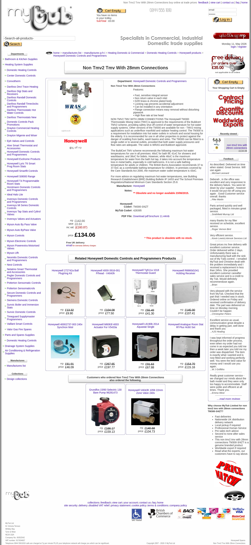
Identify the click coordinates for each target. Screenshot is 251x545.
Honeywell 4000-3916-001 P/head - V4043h (105, 272)
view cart (215, 2)
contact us (228, 2)
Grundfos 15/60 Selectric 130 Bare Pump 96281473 (105, 391)
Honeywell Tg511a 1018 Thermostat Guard (145, 271)
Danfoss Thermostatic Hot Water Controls (21, 111)
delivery (83, 505)
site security (70, 505)
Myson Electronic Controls (21, 241)
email (69, 245)
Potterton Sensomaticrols (21, 288)
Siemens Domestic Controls (22, 300)
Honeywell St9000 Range (21, 176)
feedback (203, 2)
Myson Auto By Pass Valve (22, 224)
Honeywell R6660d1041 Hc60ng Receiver (185, 272)
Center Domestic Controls (21, 75)
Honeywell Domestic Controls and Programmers (23, 153)
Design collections (17, 379)
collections (93, 502)
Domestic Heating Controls (22, 70)
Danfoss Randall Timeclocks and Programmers (22, 105)
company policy (178, 505)
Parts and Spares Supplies (20, 334)
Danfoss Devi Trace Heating (22, 86)
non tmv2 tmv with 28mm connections (236, 146)
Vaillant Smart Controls (19, 323)
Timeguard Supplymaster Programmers (21, 318)
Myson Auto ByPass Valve (21, 230)
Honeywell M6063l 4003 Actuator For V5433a (105, 326)
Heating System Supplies (19, 64)
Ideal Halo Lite (15, 194)
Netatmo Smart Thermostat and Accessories (22, 270)
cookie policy (139, 505)
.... (228, 398)
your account (131, 502)
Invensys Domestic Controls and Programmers (22, 200)
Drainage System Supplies (19, 346)
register (242, 46)
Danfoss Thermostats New (21, 117)
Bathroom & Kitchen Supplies (21, 59)
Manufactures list (16, 365)
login (233, 46)
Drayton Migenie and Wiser (22, 135)
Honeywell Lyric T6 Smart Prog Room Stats (21, 165)
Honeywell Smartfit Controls (22, 170)
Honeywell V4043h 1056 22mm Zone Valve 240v (145, 391)
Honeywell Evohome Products (23, 159)
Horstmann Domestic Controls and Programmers (23, 188)
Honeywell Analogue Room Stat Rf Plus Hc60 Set (185, 326)
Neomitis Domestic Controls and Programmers (22, 259)
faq (237, 2)
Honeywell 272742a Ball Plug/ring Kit (65, 272)
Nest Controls (14, 264)
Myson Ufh (13, 252)
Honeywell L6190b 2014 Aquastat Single (145, 325)
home (244, 2)
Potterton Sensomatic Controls (24, 282)
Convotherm (14, 81)
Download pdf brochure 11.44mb (151, 216)
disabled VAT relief (99, 505)
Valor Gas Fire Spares (19, 329)
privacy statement (120, 505)
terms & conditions (158, 505)
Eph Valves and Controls (20, 141)
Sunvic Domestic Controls (21, 312)
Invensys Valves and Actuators (24, 218)
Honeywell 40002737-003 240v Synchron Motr (65, 326)
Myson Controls (15, 235)
